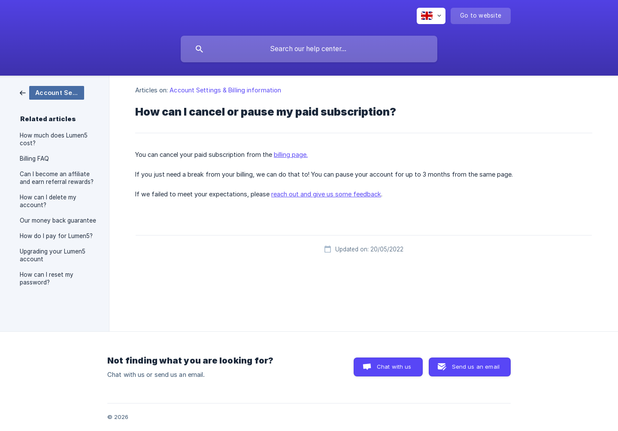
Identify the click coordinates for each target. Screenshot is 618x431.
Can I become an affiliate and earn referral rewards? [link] (57, 178)
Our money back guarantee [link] (58, 220)
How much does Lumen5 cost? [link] (54, 139)
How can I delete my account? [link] (48, 201)
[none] (431, 16)
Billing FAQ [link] (34, 158)
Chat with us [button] (394, 366)
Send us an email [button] (476, 366)
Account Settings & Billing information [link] (225, 90)
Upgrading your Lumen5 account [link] (52, 255)
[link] (52, 92)
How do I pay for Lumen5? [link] (56, 235)
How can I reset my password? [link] (46, 278)
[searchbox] (309, 49)
